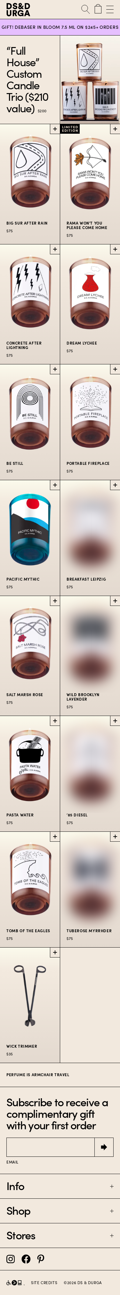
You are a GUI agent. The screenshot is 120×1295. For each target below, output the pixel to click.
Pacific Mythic (22, 579)
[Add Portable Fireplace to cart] (115, 369)
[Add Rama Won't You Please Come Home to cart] (115, 129)
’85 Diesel (77, 815)
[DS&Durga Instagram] (10, 1259)
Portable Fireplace (88, 463)
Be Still (14, 463)
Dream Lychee (82, 343)
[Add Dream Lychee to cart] (115, 249)
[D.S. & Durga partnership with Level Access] (15, 1282)
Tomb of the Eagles (28, 930)
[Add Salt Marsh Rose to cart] (55, 601)
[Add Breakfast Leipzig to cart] (115, 485)
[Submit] (104, 1147)
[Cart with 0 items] (98, 9)
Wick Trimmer (21, 1046)
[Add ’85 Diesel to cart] (115, 721)
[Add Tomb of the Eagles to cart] (55, 836)
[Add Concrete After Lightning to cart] (55, 249)
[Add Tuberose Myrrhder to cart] (115, 836)
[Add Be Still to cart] (55, 369)
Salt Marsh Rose (24, 694)
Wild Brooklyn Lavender (83, 697)
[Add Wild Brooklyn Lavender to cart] (115, 601)
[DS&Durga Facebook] (26, 1259)
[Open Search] (85, 9)
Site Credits (44, 1283)
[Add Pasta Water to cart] (55, 721)
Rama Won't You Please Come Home (87, 225)
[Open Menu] (109, 9)
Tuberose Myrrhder (89, 930)
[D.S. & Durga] (24, 9)
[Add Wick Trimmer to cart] (55, 952)
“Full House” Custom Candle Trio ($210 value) (27, 79)
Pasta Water (20, 815)
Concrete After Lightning (24, 345)
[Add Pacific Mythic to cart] (55, 485)
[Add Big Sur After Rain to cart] (55, 129)
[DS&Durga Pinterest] (40, 1259)
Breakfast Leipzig (86, 579)
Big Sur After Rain (27, 223)
